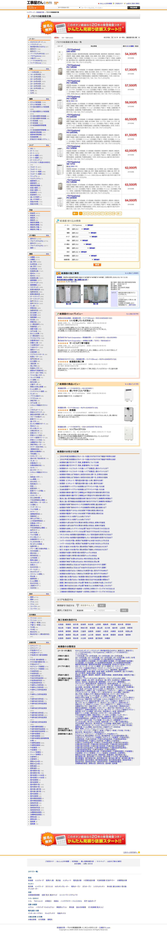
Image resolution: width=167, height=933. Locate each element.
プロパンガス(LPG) (36, 241)
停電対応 (33, 308)
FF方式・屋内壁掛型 (37, 659)
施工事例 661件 (81, 280)
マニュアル (33, 176)
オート (32, 151)
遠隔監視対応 (35, 514)
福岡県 (128, 635)
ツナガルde (34, 398)
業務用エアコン (61, 907)
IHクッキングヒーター (62, 886)
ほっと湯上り (34, 428)
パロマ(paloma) (35, 56)
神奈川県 (84, 628)
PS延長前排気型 (36, 680)
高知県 (120, 635)
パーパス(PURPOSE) (37, 53)
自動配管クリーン (36, 539)
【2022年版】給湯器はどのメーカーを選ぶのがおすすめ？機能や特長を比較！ (88, 456)
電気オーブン (75, 886)
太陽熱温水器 (122, 880)
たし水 (32, 393)
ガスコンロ (49, 886)
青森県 (68, 624)
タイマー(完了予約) (36, 373)
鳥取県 (60, 635)
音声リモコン (34, 301)
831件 (73, 282)
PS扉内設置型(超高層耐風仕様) (87, 751)
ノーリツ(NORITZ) (36, 60)
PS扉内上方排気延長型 (38, 689)
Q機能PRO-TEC (36, 442)
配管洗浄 (33, 488)
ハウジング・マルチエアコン (45, 907)
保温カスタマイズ (36, 412)
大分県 (83, 638)
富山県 (100, 628)
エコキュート (67, 880)
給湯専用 (33, 192)
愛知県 (75, 631)
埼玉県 (60, 628)
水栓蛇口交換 (87, 340)
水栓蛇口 (48, 901)
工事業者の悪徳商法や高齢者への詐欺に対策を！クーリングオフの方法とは (87, 589)
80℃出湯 (33, 532)
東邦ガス (33, 49)
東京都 (75, 628)
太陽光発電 (32, 919)
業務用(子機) (34, 227)
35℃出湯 (33, 403)
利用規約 (75, 861)
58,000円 (131, 102)
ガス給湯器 (34, 121)
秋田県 (90, 624)
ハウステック (34, 44)
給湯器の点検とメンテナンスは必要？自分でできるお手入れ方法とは (85, 528)
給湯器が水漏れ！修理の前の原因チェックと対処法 (78, 552)
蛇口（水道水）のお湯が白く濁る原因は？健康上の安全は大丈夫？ (84, 546)
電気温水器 (77, 880)
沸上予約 (33, 366)
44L (31, 148)
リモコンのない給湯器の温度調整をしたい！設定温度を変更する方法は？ (86, 534)
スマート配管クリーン (37, 437)
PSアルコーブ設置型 (37, 666)
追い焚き (33, 262)
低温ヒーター (34, 356)
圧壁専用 (33, 757)
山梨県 (122, 628)
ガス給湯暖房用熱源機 (38, 125)
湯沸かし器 (50, 880)
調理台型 (33, 817)
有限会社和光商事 (64, 318)
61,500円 (131, 135)
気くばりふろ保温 (36, 544)
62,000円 (131, 150)
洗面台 (56, 901)
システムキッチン (99, 886)
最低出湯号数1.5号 (37, 414)
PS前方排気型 (35, 676)
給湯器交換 (77, 318)
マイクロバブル (35, 338)
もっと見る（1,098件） (132, 273)
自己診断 (33, 313)
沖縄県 (107, 638)
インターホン (34, 507)
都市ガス (33, 238)
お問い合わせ (88, 864)
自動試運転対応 (36, 465)
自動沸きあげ (35, 340)
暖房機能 (33, 280)
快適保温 (33, 326)
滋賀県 (90, 631)
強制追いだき (35, 477)
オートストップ (35, 160)
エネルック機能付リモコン (39, 405)
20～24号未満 (35, 79)
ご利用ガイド (119, 3)
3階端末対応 (34, 449)
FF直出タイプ (34, 664)
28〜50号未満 (35, 88)
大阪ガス (33, 58)
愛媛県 (113, 635)
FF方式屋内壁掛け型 (37, 662)
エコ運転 (33, 380)
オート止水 (34, 569)
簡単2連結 (34, 560)
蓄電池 (49, 919)
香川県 (105, 635)
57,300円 (131, 69)
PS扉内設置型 (35, 733)
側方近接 (33, 382)
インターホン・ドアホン (35, 913)
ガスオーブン (86, 886)
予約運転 (33, 454)
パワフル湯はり (35, 396)
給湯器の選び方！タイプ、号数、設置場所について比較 (79, 462)
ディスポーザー (33, 889)
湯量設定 (33, 516)
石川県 (107, 628)
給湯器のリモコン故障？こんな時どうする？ (75, 516)
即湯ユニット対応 (36, 435)
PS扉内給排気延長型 (37, 729)
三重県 (83, 631)
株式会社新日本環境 (65, 280)
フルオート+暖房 (36, 171)
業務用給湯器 (35, 185)
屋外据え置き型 (35, 789)
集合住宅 (33, 632)
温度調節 (33, 317)
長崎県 (68, 638)
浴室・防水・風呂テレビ (49, 895)
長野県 (129, 628)
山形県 (98, 624)
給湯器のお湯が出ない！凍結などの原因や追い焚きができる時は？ (84, 571)
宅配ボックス (61, 913)
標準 (32, 248)
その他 (32, 627)
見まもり (33, 426)
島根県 (68, 635)
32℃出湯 (33, 331)
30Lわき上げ (34, 562)
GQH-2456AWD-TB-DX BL (92, 427)
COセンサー (34, 456)
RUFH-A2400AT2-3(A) (108, 359)
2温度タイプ (34, 585)
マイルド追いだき (36, 375)
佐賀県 (60, 638)
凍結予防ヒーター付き (37, 502)
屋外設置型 (34, 794)
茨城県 (113, 624)
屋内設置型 (34, 780)
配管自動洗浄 (35, 289)
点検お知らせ (34, 430)
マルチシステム (35, 178)
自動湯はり (34, 463)
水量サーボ (34, 384)
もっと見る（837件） (132, 314)
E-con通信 (34, 389)
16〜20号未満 (35, 77)
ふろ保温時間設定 (36, 521)
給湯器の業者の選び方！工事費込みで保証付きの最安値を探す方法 (85, 492)
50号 (32, 90)
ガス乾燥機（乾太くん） (96, 907)
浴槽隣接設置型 (36, 812)
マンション (33, 618)
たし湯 (32, 306)
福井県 (114, 628)
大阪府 (105, 631)
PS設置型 (33, 747)
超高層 (32, 821)
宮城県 (83, 624)
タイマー (33, 511)
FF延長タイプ (34, 650)
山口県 (90, 635)
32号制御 (33, 558)
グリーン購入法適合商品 (38, 548)
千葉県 (68, 628)
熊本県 (75, 638)
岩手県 (75, 624)
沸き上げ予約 (35, 518)
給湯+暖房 (34, 188)
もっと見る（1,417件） (132, 384)
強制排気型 (34, 803)
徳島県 (98, 635)
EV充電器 (41, 919)
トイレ (30, 901)
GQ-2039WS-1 (87, 388)
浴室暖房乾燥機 (34, 895)
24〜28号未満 (35, 86)
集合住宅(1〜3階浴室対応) (40, 634)
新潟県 (92, 628)
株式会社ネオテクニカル (66, 359)
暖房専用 (33, 181)
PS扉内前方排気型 (37, 699)
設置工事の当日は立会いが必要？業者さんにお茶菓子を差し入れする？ (86, 583)
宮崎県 (90, 638)
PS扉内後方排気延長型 (38, 717)
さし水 (32, 461)
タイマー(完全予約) (36, 447)
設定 (102, 605)
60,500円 (131, 119)
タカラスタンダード (36, 42)
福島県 (105, 624)
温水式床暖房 (81, 907)
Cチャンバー (34, 646)
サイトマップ (101, 861)
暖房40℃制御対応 (37, 370)
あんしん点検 (34, 333)
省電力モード (34, 433)
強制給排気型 (35, 807)
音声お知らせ (34, 359)
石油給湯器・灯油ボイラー (106, 880)
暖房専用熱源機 (36, 132)
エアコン (31, 907)
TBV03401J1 (106, 340)
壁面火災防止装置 (36, 387)
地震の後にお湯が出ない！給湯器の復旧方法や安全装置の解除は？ (84, 577)
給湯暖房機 (34, 137)
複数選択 (90, 225)
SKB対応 (33, 588)
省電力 (32, 565)
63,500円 (131, 184)
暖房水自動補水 (36, 451)
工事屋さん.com (104, 927)
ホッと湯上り (34, 537)
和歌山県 (128, 631)
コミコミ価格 (130, 46)
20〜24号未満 (35, 81)
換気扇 (71, 907)
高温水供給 (34, 201)
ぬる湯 (32, 319)
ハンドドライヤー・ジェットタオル (71, 901)
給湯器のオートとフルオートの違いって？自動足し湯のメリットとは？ (84, 468)
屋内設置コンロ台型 (37, 775)
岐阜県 (60, 631)
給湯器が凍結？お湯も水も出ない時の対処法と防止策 (80, 558)
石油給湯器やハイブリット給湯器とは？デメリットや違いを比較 (82, 486)
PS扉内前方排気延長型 (38, 703)
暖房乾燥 (33, 578)
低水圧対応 (34, 567)
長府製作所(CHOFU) (37, 47)
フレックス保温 (35, 377)
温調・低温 (34, 329)
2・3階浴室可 (35, 324)
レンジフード (39, 886)
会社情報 (77, 864)
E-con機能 (34, 581)
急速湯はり (34, 484)
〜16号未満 (34, 72)
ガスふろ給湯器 (35, 102)
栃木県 (120, 624)
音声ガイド (33, 530)
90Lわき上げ (34, 572)
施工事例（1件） (73, 101)
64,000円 (131, 200)
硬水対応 (33, 493)
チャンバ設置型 (35, 752)
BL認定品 (33, 264)
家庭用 (32, 213)
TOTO (96, 340)
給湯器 (59, 277)
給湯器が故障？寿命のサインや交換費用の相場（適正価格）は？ (83, 504)
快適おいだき (34, 368)
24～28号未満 (35, 84)
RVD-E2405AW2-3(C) (104, 318)
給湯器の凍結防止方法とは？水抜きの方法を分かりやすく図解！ (83, 564)
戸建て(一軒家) (35, 622)
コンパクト (33, 606)
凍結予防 (33, 400)
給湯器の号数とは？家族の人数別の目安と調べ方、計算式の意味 (84, 474)
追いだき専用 (35, 197)
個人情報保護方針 (87, 861)
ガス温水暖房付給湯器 (38, 116)
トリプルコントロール (37, 354)
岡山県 (75, 635)
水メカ (32, 467)
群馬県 (128, 624)
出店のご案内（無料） (133, 3)
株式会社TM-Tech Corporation (69, 337)
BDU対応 (33, 481)
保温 (32, 486)
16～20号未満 (35, 74)
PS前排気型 (34, 671)
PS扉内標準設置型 (37, 727)
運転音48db (34, 525)
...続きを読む (132, 305)
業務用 (32, 218)
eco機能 (33, 479)
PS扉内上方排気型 (37, 685)
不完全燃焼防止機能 (37, 500)
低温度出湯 (34, 271)
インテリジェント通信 (37, 391)
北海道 (60, 624)
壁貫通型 (33, 766)
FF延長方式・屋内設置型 (39, 655)
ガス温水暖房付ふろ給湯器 (39, 107)
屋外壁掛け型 (35, 784)
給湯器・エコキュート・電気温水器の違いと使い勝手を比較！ (81, 480)
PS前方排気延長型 (37, 678)
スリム (32, 602)
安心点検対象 (35, 498)
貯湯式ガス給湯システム (38, 139)
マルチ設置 (34, 509)
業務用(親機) (34, 222)
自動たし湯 (34, 343)
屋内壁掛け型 (35, 770)
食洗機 (30, 886)
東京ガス (33, 51)
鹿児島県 (99, 638)
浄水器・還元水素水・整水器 (116, 886)
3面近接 (33, 363)
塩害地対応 (34, 292)
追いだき (33, 421)
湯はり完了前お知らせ (38, 458)
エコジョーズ (39, 880)
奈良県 (120, 631)
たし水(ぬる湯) (35, 541)
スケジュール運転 (36, 574)
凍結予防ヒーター (36, 444)
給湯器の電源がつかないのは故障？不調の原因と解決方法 (81, 510)
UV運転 (33, 504)
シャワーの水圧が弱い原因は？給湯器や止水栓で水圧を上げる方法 (84, 540)
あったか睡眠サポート (37, 424)
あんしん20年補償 (106, 3)
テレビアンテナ (50, 913)
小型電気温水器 (89, 880)
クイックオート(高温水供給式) (40, 162)
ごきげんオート (35, 410)
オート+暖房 (34, 155)
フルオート (33, 167)
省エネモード (34, 470)
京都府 (98, 631)
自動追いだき (35, 523)
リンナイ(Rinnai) (35, 63)
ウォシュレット (38, 901)
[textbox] (104, 7)
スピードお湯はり (36, 417)
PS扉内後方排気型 (37, 713)
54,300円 (131, 54)
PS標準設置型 (35, 743)
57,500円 (131, 85)
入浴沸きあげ (35, 345)
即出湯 (32, 576)
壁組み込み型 (35, 761)
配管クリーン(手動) (36, 491)
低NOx (32, 273)
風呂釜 (58, 880)
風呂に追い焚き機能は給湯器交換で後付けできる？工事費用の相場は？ (86, 498)
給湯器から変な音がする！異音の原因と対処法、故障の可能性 (82, 522)
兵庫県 (113, 631)
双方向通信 (34, 551)
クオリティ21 (34, 282)
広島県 (83, 635)
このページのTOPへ (131, 852)
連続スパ (33, 350)
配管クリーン (34, 419)
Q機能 (32, 257)
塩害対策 (33, 546)
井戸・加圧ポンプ (90, 901)
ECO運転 (33, 361)
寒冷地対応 (34, 555)
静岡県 (68, 631)
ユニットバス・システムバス (68, 895)
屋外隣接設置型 (36, 798)
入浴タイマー (34, 347)
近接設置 (33, 352)
